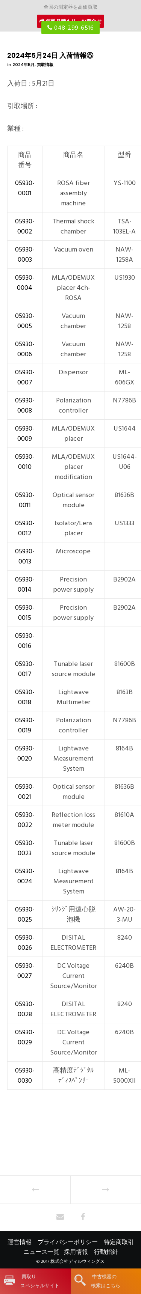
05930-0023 (25, 848)
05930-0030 (25, 1075)
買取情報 (45, 65)
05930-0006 (25, 349)
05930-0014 (25, 584)
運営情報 (20, 1242)
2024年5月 (23, 65)
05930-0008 (25, 405)
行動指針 (106, 1252)
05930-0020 (25, 753)
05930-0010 (25, 461)
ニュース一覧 (41, 1252)
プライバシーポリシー (68, 1242)
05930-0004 (25, 282)
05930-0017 (25, 668)
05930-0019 (25, 725)
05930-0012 (25, 528)
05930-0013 (25, 556)
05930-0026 (25, 942)
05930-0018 (25, 697)
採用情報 (76, 1252)
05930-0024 (25, 876)
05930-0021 (25, 791)
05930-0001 (25, 188)
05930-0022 (25, 819)
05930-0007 (25, 377)
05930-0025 (25, 914)
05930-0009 (25, 433)
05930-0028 (25, 1009)
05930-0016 (25, 640)
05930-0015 (25, 612)
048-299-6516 (70, 28)
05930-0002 (25, 226)
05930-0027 (25, 970)
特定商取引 (119, 1242)
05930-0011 (25, 500)
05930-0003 (25, 254)
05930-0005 (25, 320)
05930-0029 (25, 1037)
